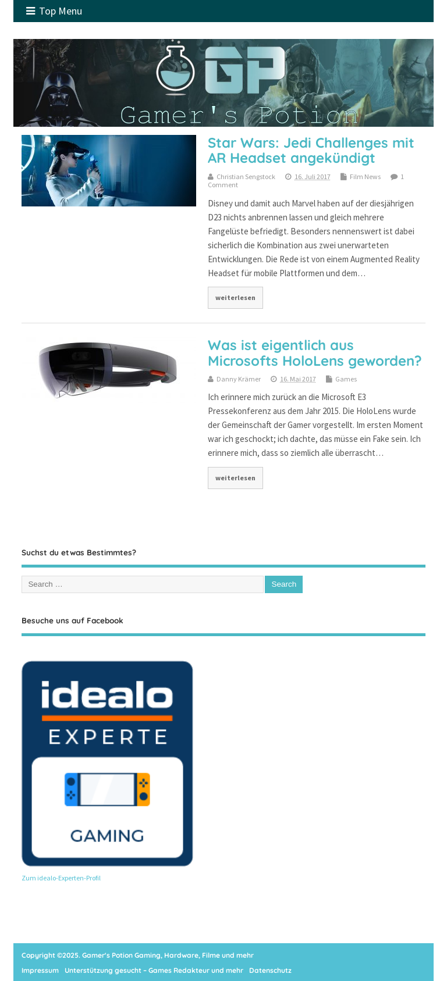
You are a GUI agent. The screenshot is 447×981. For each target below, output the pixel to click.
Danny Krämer (239, 378)
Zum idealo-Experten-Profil (61, 877)
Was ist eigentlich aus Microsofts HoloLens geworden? (315, 352)
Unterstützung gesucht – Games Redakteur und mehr (154, 970)
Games (346, 378)
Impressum (40, 970)
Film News (365, 176)
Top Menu (54, 10)
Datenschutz (270, 970)
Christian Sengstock (246, 176)
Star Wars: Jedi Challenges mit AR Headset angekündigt (311, 150)
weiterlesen (235, 297)
